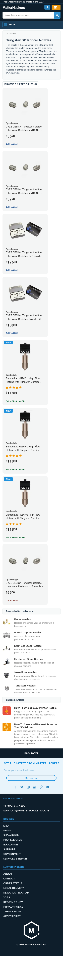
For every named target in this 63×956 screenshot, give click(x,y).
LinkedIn (35, 787)
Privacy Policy (13, 906)
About (7, 873)
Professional (12, 839)
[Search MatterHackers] (57, 15)
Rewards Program (16, 892)
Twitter (22, 787)
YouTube (48, 787)
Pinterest (41, 787)
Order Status (12, 883)
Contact (9, 878)
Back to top (31, 753)
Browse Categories (20, 84)
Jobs (6, 897)
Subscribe (31, 778)
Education (10, 844)
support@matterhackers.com (26, 810)
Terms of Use (12, 911)
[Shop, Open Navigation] (9, 24)
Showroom (11, 835)
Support (9, 849)
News (7, 830)
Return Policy (13, 902)
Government (12, 853)
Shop (6, 825)
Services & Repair (15, 858)
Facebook (15, 787)
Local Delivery (13, 887)
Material (12, 33)
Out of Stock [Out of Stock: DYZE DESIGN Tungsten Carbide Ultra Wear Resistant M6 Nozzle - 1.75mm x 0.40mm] (12, 600)
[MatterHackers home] (14, 8)
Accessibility (12, 916)
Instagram (28, 787)
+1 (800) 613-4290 (14, 805)
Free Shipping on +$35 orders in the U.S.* (23, 2)
